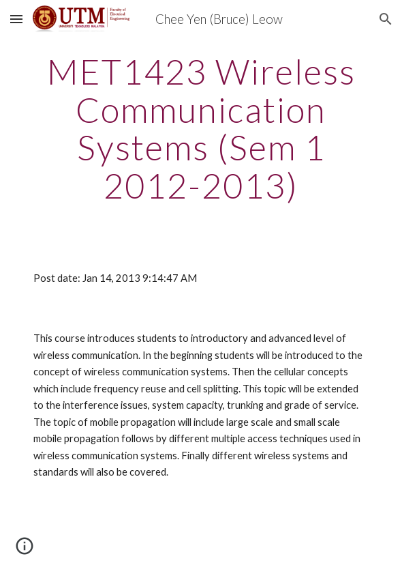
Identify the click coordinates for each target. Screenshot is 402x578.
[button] (16, 19)
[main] (200, 128)
